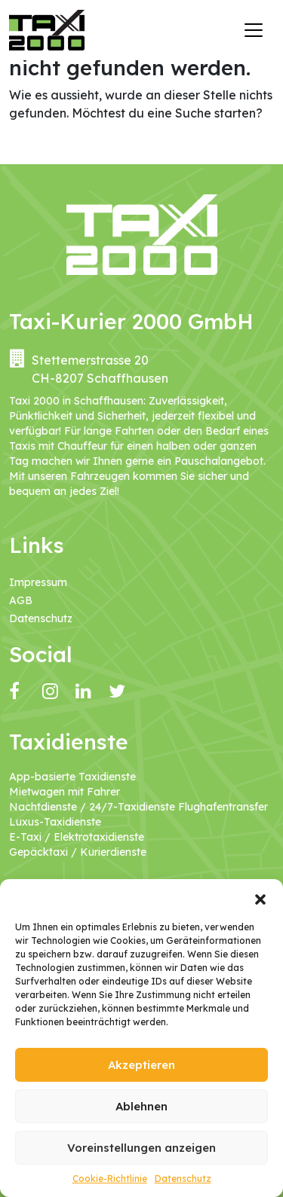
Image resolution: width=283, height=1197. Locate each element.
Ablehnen (141, 1106)
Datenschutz (183, 1178)
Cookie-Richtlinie (109, 1178)
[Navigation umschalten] (253, 30)
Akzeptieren (141, 1065)
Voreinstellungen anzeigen (141, 1148)
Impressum (38, 582)
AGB (20, 600)
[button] (260, 897)
